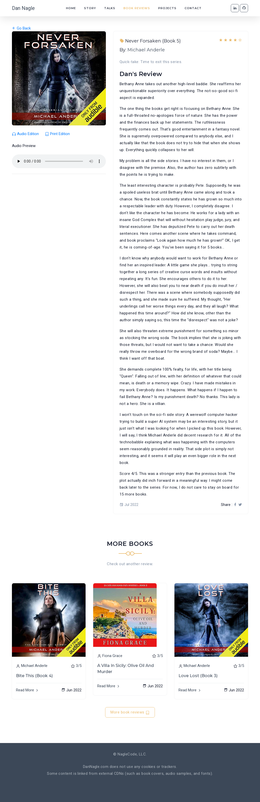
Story (90, 8)
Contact (193, 8)
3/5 (79, 665)
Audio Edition (26, 134)
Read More (27, 690)
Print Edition (57, 134)
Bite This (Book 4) (34, 675)
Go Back (21, 28)
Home (71, 8)
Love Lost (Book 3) (198, 675)
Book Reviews (136, 8)
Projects (167, 8)
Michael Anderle (146, 50)
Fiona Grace (112, 655)
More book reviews (130, 712)
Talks (109, 8)
